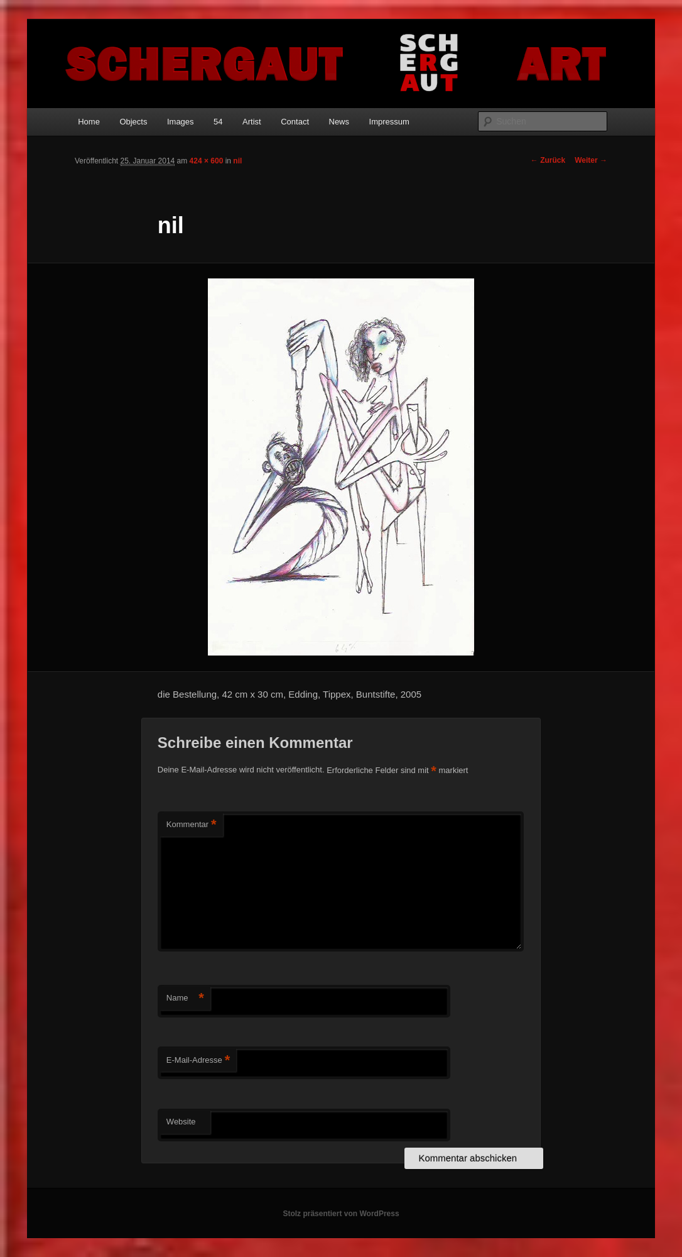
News (339, 121)
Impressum (389, 121)
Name (185, 998)
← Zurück (548, 160)
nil (237, 160)
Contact (295, 121)
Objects (133, 121)
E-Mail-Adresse (198, 1060)
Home (89, 121)
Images (180, 121)
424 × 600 (207, 160)
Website (181, 1121)
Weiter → (591, 160)
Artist (251, 121)
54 (218, 121)
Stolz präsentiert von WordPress (341, 1213)
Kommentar (191, 825)
